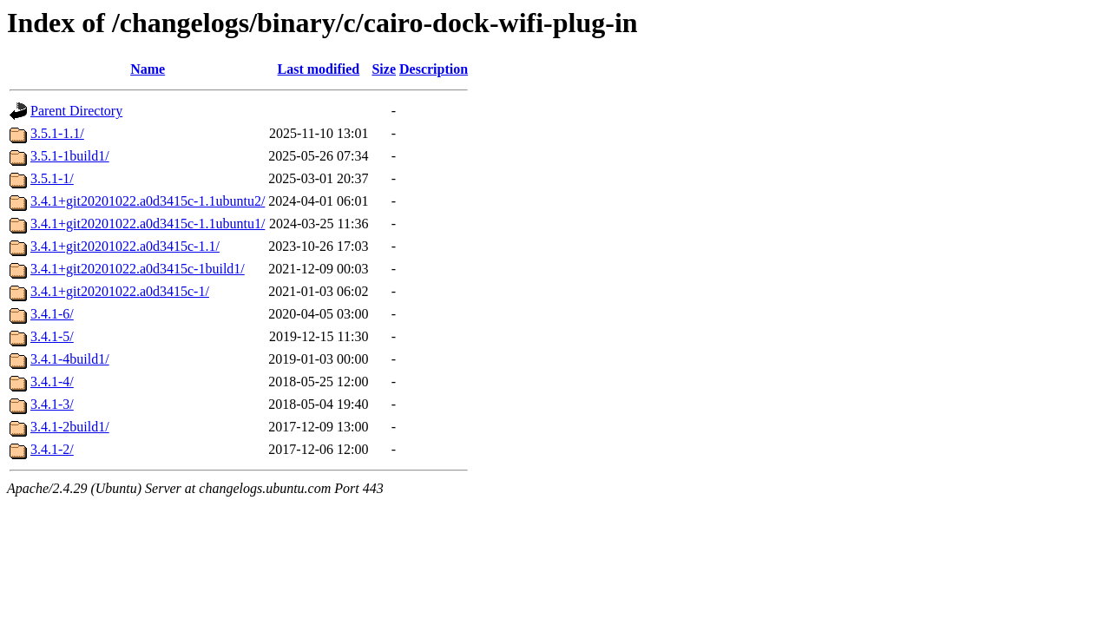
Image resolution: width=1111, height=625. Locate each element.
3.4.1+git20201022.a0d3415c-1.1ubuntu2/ (147, 201)
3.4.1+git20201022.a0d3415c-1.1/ (125, 246)
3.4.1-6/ (52, 313)
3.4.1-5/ (52, 336)
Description (433, 69)
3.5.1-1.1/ (57, 133)
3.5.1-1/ (52, 178)
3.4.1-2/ (52, 449)
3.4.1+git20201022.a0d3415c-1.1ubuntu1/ (147, 223)
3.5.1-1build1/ (69, 155)
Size (383, 69)
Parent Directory (76, 110)
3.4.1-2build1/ (69, 426)
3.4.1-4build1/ (69, 359)
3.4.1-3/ (52, 404)
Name (147, 69)
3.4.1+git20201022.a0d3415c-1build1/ (137, 268)
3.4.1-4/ (52, 381)
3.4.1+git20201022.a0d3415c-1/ (119, 291)
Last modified (319, 69)
